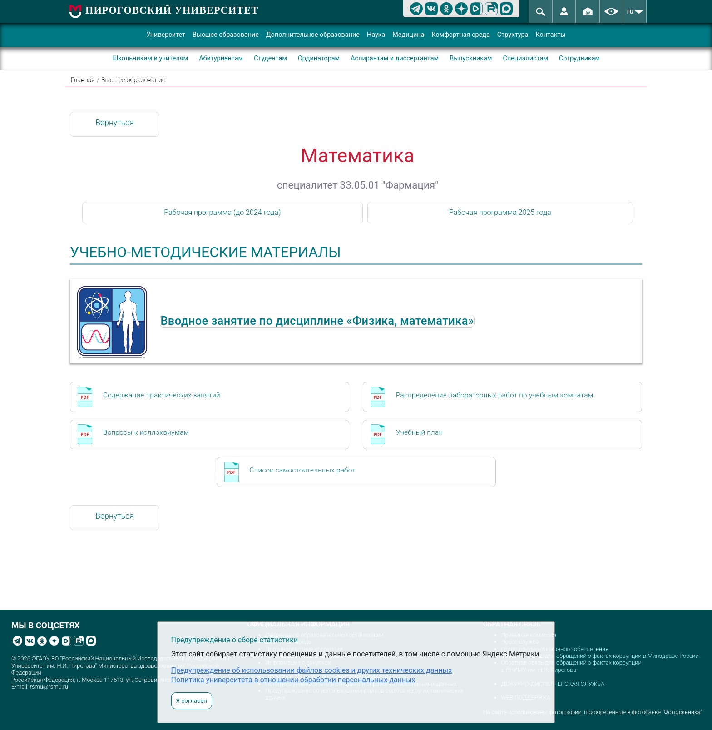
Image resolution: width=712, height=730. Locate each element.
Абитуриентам (221, 58)
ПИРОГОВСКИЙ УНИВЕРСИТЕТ (171, 10)
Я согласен (191, 700)
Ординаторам (319, 58)
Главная (83, 80)
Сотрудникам (579, 58)
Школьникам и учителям (150, 58)
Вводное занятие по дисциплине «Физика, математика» (317, 321)
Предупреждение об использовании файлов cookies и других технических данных (311, 670)
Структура (513, 35)
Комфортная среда (460, 35)
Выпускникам (471, 58)
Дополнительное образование (313, 35)
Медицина (408, 35)
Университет (165, 35)
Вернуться (114, 122)
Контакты (550, 35)
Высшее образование (226, 35)
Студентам (270, 58)
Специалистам (525, 58)
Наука (376, 35)
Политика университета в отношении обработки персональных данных (293, 679)
